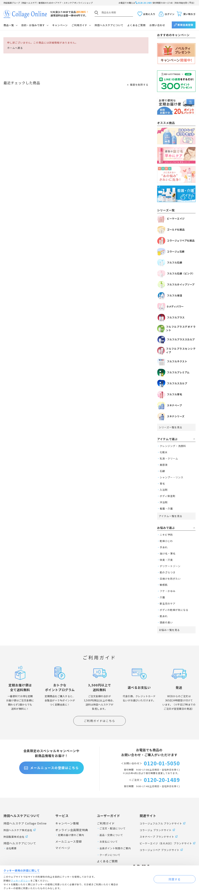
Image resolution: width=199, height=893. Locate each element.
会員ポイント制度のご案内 (115, 848)
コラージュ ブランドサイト (156, 830)
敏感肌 (164, 584)
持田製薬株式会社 (13, 836)
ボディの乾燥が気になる (174, 610)
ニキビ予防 (166, 534)
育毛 (162, 483)
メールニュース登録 (68, 841)
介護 (162, 597)
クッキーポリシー (20, 880)
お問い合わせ (157, 25)
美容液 (164, 464)
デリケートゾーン (170, 566)
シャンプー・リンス (171, 477)
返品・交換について (111, 835)
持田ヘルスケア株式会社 (17, 830)
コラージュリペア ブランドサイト (159, 850)
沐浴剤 (164, 502)
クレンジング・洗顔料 (173, 446)
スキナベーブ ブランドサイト (157, 836)
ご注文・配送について (113, 828)
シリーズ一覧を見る (170, 427)
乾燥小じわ (166, 541)
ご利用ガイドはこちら (99, 721)
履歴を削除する (139, 84)
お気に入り (149, 14)
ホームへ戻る (15, 48)
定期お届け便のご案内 (71, 835)
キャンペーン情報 (67, 823)
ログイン (170, 14)
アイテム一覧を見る (170, 516)
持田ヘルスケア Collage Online (25, 823)
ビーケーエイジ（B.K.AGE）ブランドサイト (166, 843)
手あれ (164, 547)
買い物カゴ (189, 14)
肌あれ (164, 616)
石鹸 (162, 471)
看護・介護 (166, 508)
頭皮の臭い (166, 622)
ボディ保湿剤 (167, 496)
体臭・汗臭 (166, 560)
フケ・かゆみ (167, 591)
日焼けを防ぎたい (170, 578)
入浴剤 (164, 489)
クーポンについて (110, 855)
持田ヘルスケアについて (109, 25)
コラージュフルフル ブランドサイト (161, 823)
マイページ (62, 848)
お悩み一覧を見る (169, 630)
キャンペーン (60, 25)
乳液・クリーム (169, 458)
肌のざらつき (167, 572)
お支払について (109, 841)
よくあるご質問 (136, 25)
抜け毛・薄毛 (167, 553)
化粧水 (164, 452)
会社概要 (11, 848)
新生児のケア (167, 603)
